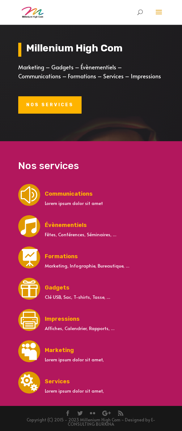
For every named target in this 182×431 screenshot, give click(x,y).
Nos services (50, 104)
